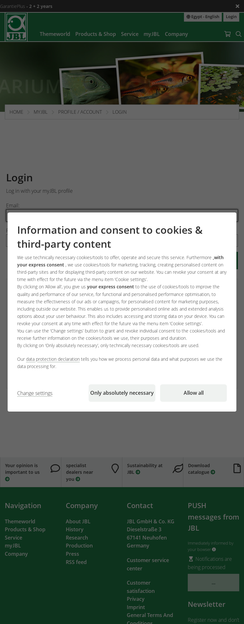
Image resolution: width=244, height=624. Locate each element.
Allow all (194, 392)
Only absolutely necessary (122, 392)
